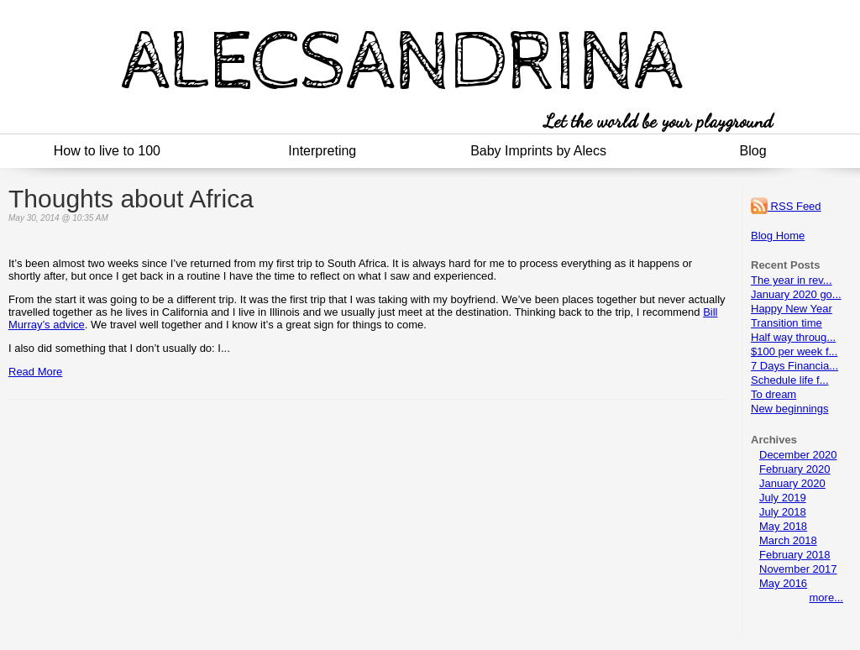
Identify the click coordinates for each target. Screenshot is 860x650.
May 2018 (783, 526)
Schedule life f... (790, 380)
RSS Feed (786, 206)
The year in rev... (791, 280)
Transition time (786, 323)
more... (826, 597)
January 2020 (792, 483)
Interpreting (322, 151)
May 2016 (783, 583)
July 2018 (782, 512)
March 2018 (788, 540)
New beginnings (790, 408)
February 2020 (795, 469)
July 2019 (782, 497)
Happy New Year (791, 308)
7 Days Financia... (794, 365)
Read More (35, 371)
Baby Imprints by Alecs (538, 151)
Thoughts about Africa (131, 198)
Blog (753, 151)
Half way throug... (793, 337)
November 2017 (798, 569)
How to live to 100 (107, 151)
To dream (773, 394)
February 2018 (795, 554)
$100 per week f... (794, 351)
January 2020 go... (796, 294)
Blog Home (778, 235)
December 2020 (798, 454)
